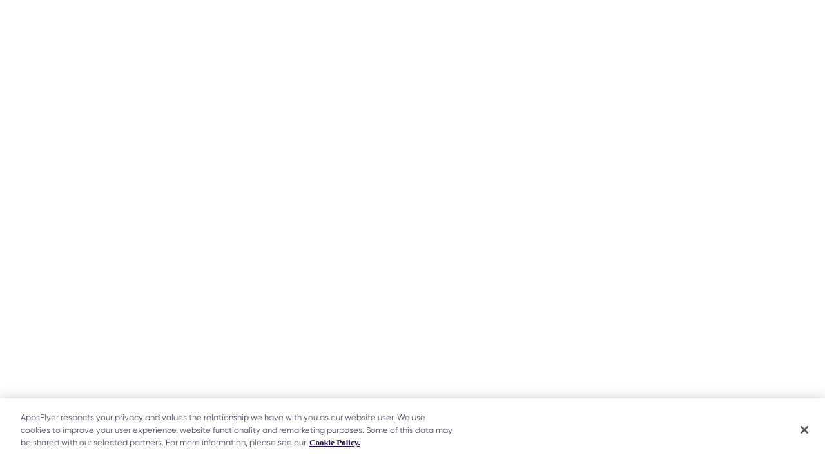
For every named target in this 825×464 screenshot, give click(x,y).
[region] (412, 431)
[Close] (804, 430)
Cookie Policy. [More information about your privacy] (334, 442)
